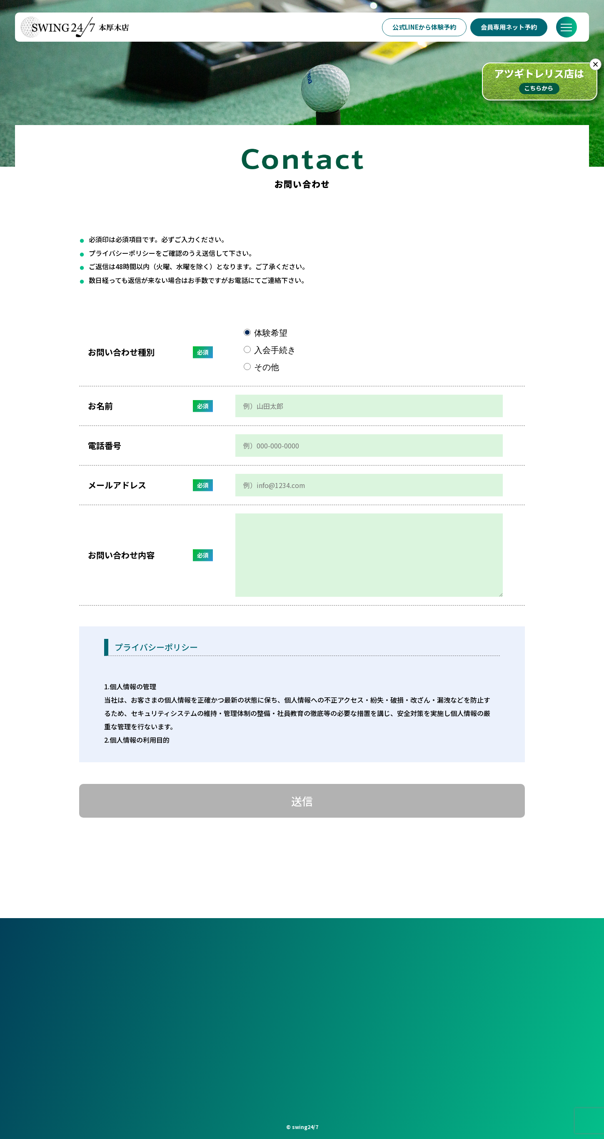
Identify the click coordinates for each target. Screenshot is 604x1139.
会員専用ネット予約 (509, 27)
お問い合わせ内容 (121, 555)
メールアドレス (117, 485)
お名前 (100, 406)
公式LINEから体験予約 (424, 27)
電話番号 (104, 445)
